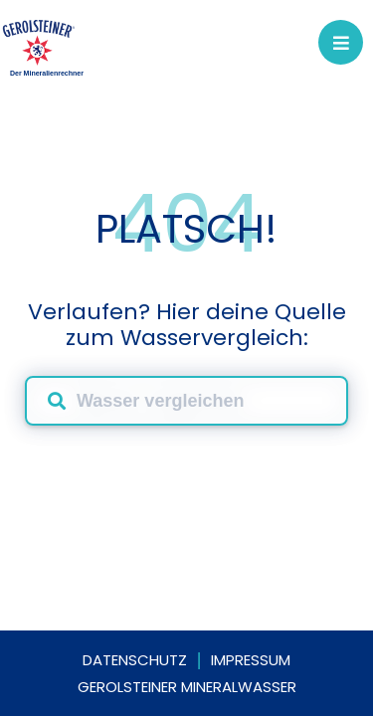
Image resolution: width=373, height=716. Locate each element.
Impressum (250, 659)
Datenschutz (135, 659)
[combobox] (186, 401)
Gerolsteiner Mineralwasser (187, 686)
